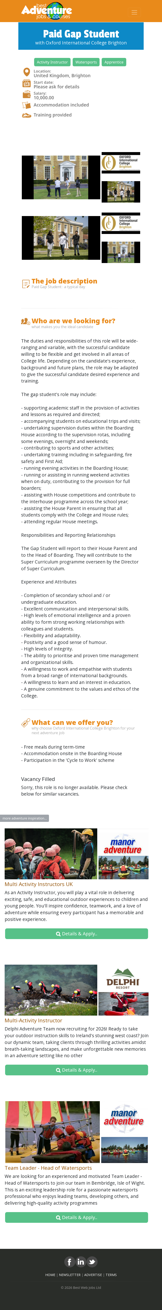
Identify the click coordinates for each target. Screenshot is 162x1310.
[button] (52, 62)
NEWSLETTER (70, 1275)
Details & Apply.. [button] (76, 933)
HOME (50, 1275)
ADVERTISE (93, 1275)
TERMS (111, 1275)
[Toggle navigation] (134, 12)
